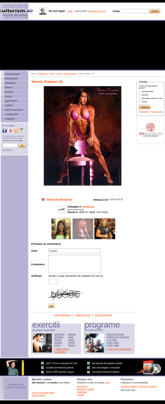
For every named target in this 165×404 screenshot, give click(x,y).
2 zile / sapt (113, 342)
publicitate (82, 392)
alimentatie (11, 78)
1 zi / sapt (112, 339)
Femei (59, 73)
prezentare (82, 386)
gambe (72, 334)
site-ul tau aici (128, 389)
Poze (52, 73)
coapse (58, 342)
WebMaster (88, 206)
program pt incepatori (118, 337)
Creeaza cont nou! (97, 11)
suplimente (11, 114)
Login (70, 11)
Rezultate (144, 112)
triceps (71, 345)
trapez (71, 342)
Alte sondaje (157, 112)
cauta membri (38, 395)
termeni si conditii (85, 389)
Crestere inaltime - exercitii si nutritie (139, 386)
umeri (57, 345)
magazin (10, 118)
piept (70, 337)
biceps (57, 339)
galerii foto (11, 100)
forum (8, 96)
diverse (9, 92)
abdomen (59, 334)
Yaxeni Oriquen (69, 73)
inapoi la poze (82, 315)
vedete (9, 105)
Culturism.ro (42, 73)
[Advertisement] (82, 46)
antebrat (58, 337)
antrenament (12, 74)
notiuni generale (115, 334)
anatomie (10, 83)
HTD (107, 382)
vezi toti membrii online (43, 392)
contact (80, 394)
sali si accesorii (14, 109)
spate (71, 339)
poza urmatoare (103, 315)
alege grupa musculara (61, 350)
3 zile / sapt (113, 345)
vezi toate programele (119, 349)
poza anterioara (62, 315)
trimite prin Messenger (60, 199)
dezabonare (7, 150)
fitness (9, 87)
